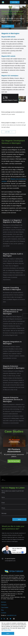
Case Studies (4, 607)
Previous (1, 453)
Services (3, 602)
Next (26, 453)
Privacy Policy (7, 629)
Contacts (3, 612)
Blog (2, 610)
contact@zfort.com (10, 560)
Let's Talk (14, 2)
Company (4, 605)
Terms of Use (12, 591)
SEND (19, 519)
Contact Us (8, 26)
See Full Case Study (14, 461)
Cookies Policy (20, 591)
